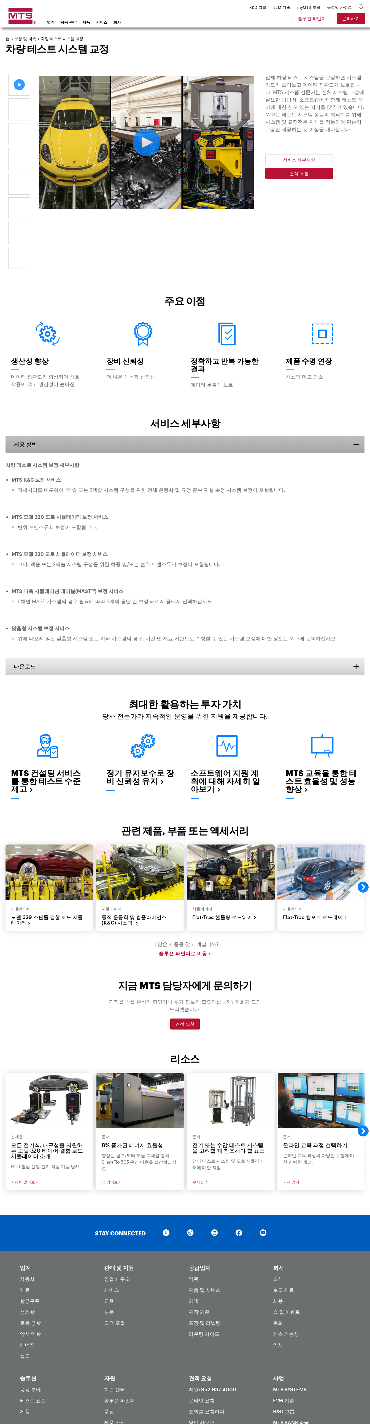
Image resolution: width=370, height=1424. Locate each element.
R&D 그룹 (284, 1354)
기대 (194, 1243)
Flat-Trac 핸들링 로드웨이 (224, 859)
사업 (278, 1320)
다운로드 (25, 608)
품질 (109, 1354)
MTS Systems (290, 1332)
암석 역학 (30, 1276)
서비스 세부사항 (299, 159)
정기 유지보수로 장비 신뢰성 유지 (140, 720)
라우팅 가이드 (204, 1276)
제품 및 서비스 (205, 1232)
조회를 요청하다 (207, 1354)
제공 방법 (25, 386)
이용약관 (222, 1406)
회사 (117, 22)
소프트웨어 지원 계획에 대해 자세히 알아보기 (225, 724)
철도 (25, 1298)
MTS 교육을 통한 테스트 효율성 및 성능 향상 (321, 724)
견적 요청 (299, 173)
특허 (109, 1376)
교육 (109, 1243)
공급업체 (200, 1210)
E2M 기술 (283, 1343)
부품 (109, 1254)
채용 (278, 1243)
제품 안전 (114, 1365)
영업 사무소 (117, 1221)
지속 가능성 (286, 1276)
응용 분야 (68, 22)
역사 (278, 1287)
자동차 (27, 1221)
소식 (278, 1221)
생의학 (27, 1254)
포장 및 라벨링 (205, 1265)
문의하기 (350, 18)
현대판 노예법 (269, 1406)
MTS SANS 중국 (291, 1365)
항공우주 (30, 1243)
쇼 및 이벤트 (286, 1254)
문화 (278, 1265)
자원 (109, 1320)
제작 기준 (199, 1254)
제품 (86, 22)
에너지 (27, 1287)
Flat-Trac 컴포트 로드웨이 (315, 859)
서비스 (102, 22)
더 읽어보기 (112, 1124)
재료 (25, 1232)
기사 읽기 (291, 1124)
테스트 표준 (33, 1343)
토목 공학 (30, 1265)
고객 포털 (114, 1265)
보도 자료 (283, 1232)
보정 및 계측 (25, 38)
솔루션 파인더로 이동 (185, 896)
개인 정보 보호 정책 (185, 1406)
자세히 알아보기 (25, 1124)
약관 (194, 1221)
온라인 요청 (202, 1343)
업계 (51, 22)
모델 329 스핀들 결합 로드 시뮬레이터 (47, 862)
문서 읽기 (200, 1124)
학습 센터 (114, 1332)
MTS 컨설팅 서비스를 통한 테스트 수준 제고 (46, 724)
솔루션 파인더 (311, 18)
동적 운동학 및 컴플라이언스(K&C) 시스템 (134, 862)
